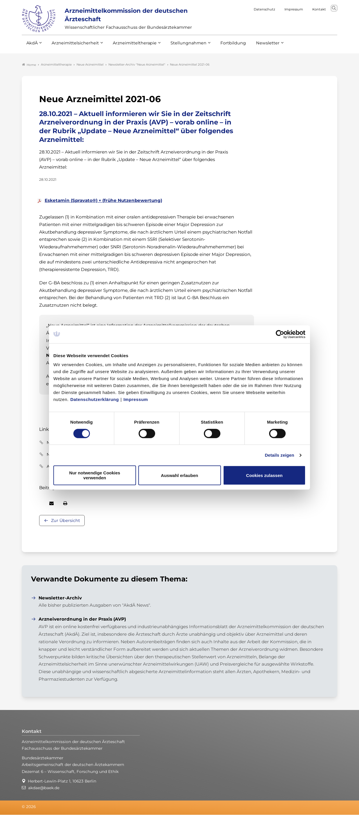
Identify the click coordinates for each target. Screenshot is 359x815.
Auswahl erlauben (179, 475)
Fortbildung (223, 46)
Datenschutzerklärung (94, 399)
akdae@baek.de (43, 788)
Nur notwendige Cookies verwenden (94, 475)
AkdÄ (31, 46)
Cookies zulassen (264, 475)
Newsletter (256, 46)
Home (29, 65)
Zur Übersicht (65, 521)
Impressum (136, 399)
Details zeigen (279, 455)
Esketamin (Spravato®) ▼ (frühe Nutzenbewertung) (103, 200)
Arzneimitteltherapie (129, 46)
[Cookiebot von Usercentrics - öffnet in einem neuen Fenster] (280, 334)
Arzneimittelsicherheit (73, 46)
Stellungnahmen (180, 46)
